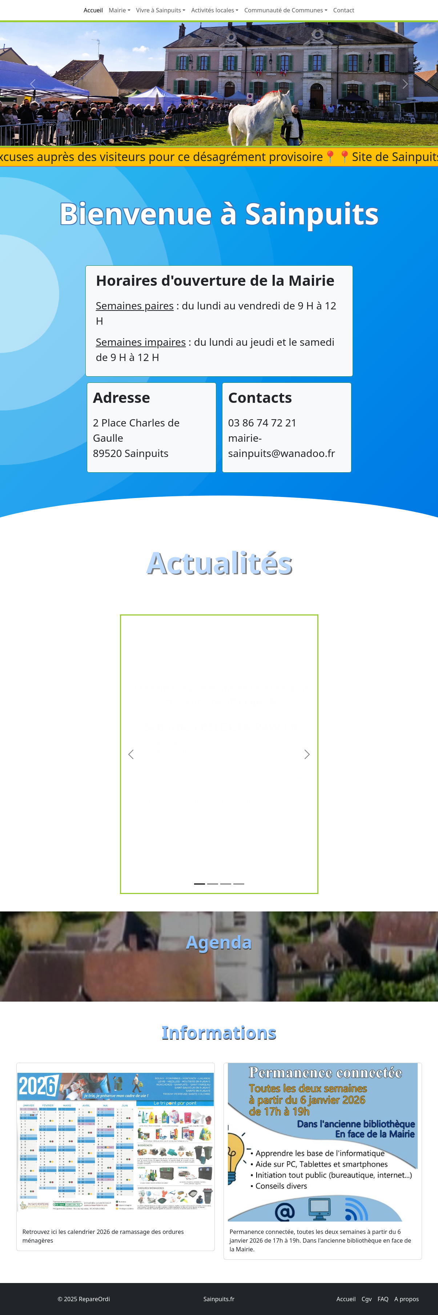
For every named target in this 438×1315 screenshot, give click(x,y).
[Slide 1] (199, 918)
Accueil (93, 10)
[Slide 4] (238, 918)
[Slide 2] (212, 918)
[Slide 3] (225, 918)
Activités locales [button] (212, 10)
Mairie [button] (117, 10)
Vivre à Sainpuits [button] (158, 10)
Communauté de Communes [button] (283, 10)
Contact (343, 10)
